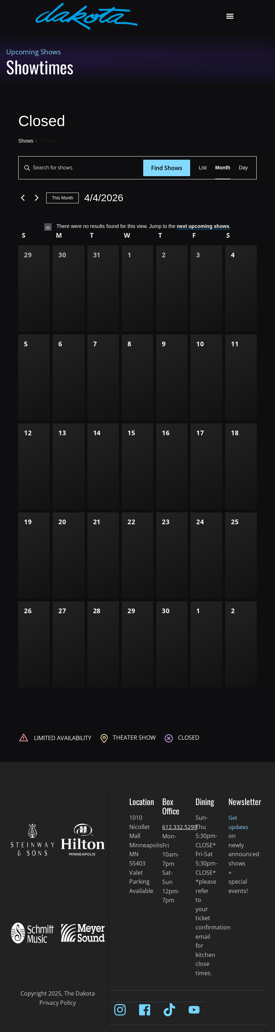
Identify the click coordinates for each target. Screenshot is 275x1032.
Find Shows (166, 168)
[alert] (137, 227)
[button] (230, 16)
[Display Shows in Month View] (222, 168)
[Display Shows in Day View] (243, 168)
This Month (62, 197)
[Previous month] (22, 198)
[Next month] (36, 198)
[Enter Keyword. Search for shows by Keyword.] (81, 168)
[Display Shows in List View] (203, 168)
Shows (25, 141)
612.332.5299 (179, 827)
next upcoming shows (203, 226)
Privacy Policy (57, 1003)
